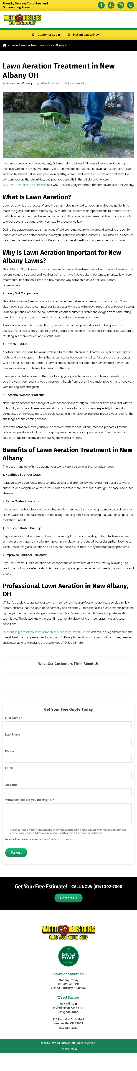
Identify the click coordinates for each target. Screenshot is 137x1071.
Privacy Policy (68, 1048)
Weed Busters (50, 83)
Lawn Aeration (77, 83)
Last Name (13, 734)
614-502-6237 (68, 1028)
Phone (10, 751)
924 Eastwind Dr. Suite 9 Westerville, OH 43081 (68, 1021)
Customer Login (49, 34)
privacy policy (65, 839)
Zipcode (11, 785)
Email (9, 768)
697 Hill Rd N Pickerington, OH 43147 (68, 1005)
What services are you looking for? (30, 800)
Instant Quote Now (86, 34)
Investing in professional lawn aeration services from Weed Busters (46, 632)
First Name (13, 718)
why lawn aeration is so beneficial (24, 185)
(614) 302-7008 (107, 886)
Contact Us (68, 898)
